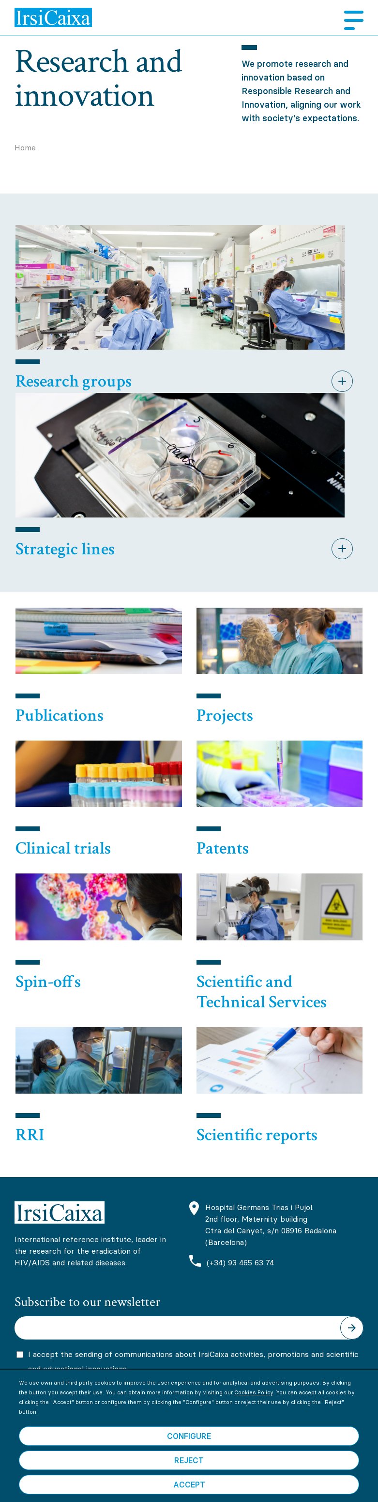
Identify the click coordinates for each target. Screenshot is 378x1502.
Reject (189, 1483)
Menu (349, 20)
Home (25, 147)
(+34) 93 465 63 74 (240, 1262)
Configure (189, 1459)
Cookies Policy (253, 1415)
